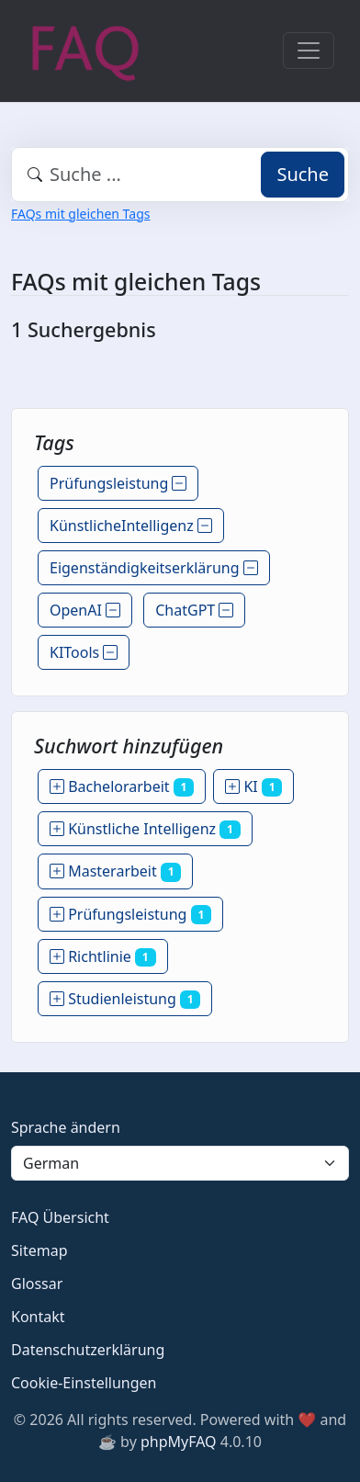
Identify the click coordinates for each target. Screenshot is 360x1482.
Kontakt (38, 1317)
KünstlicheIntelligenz (131, 525)
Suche (302, 174)
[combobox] (180, 174)
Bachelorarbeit (122, 786)
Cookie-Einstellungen (83, 1383)
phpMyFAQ (179, 1441)
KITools (84, 652)
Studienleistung (125, 999)
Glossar (36, 1283)
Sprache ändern (65, 1127)
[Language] (180, 1163)
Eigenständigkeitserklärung (154, 568)
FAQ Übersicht (60, 1217)
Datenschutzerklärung (87, 1350)
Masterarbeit (115, 871)
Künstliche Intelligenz (145, 829)
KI (253, 786)
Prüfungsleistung (118, 483)
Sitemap (39, 1250)
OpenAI (85, 610)
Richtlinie (103, 956)
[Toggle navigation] (308, 50)
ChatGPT (194, 610)
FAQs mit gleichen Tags (80, 213)
